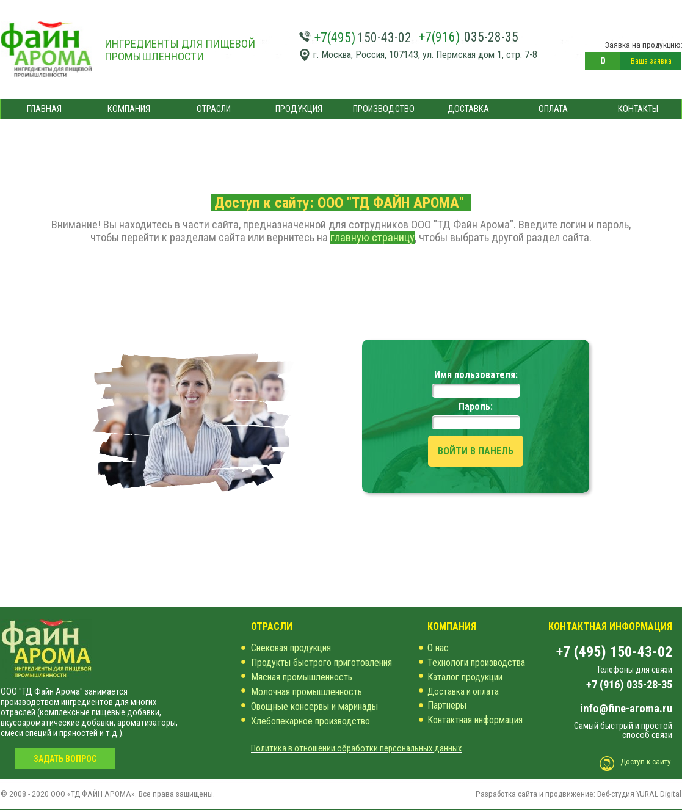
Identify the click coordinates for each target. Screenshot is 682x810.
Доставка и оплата (463, 691)
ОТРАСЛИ (214, 108)
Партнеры (446, 705)
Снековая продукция (291, 648)
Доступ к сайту (645, 761)
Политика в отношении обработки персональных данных (356, 748)
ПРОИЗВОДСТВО (384, 108)
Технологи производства (476, 662)
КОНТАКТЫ (638, 108)
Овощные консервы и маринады (314, 706)
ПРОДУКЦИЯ (298, 108)
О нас (438, 648)
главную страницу (372, 237)
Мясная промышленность (301, 677)
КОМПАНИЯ (128, 108)
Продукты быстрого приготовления (321, 662)
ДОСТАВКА (468, 108)
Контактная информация (475, 720)
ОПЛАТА (553, 108)
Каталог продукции (464, 677)
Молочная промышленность (306, 692)
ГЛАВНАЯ (44, 108)
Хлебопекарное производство (310, 721)
